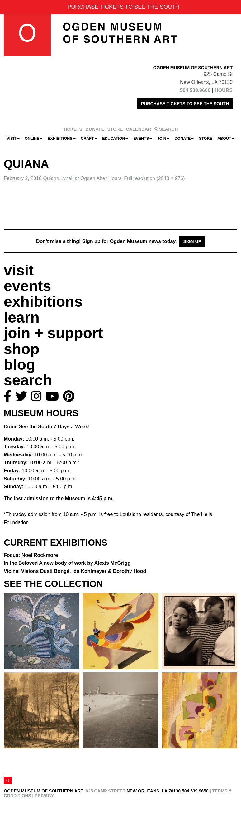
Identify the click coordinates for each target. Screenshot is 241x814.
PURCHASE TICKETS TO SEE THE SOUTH (185, 103)
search (28, 380)
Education (115, 138)
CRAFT (89, 138)
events (27, 286)
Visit (13, 138)
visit (19, 270)
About (225, 138)
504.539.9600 (195, 90)
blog (19, 364)
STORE (115, 129)
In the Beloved (67, 563)
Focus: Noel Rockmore (31, 555)
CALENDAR (138, 129)
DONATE (95, 129)
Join (163, 138)
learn (22, 317)
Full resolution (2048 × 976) (154, 178)
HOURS (224, 90)
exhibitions (43, 301)
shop (22, 349)
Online (33, 138)
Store (205, 138)
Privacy (44, 795)
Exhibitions (62, 138)
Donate (184, 138)
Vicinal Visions (75, 571)
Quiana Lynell (82, 178)
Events (142, 138)
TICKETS (73, 129)
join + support (53, 333)
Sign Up (192, 241)
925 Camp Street (105, 790)
